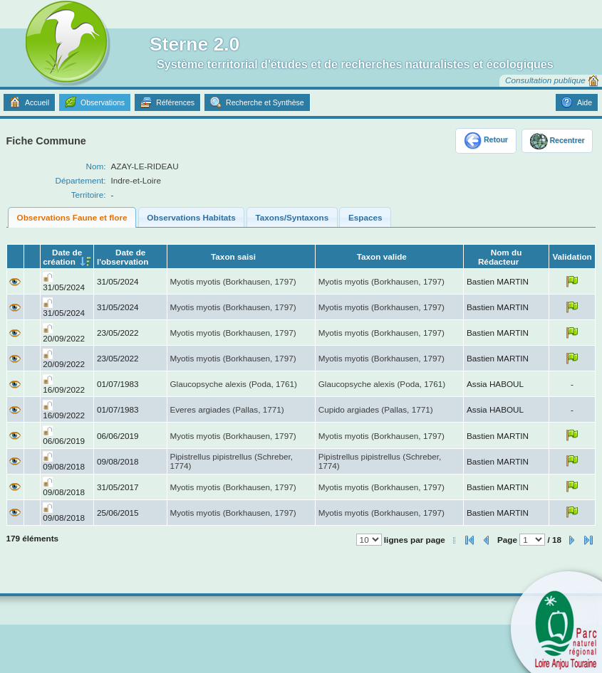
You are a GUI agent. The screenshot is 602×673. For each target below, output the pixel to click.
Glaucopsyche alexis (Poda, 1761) (233, 383)
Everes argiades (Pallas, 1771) (227, 409)
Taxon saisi (233, 256)
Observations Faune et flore (72, 217)
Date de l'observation (122, 257)
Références (175, 102)
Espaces (365, 217)
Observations (103, 102)
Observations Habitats (191, 217)
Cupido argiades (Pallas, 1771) (375, 409)
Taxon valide (382, 256)
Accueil (37, 102)
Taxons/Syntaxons (292, 217)
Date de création (62, 257)
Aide (584, 102)
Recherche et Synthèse (265, 102)
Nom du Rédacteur (499, 257)
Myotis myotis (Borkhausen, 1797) (233, 281)
